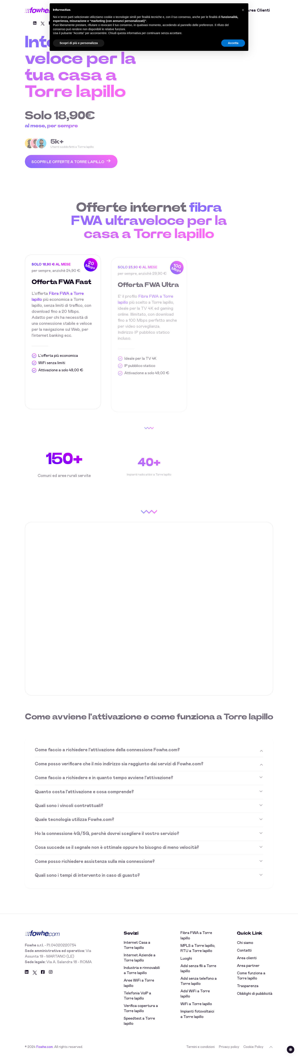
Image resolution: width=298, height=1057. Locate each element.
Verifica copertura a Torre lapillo (141, 1008)
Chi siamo (245, 943)
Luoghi (186, 958)
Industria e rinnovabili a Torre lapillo (142, 970)
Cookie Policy (253, 1047)
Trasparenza (247, 986)
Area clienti (258, 10)
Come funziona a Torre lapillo (251, 975)
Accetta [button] (233, 43)
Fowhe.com (44, 1047)
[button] (243, 10)
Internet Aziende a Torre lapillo (139, 957)
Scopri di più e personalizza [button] (79, 43)
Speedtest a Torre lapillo (139, 1021)
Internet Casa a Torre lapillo (137, 945)
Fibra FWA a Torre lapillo (196, 935)
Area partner (248, 966)
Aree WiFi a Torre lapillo (139, 983)
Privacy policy (229, 1047)
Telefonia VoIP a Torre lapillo (137, 995)
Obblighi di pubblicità (254, 994)
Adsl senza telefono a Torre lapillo (198, 981)
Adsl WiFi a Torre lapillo (195, 993)
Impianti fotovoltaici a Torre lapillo (197, 1014)
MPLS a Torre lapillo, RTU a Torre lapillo (197, 948)
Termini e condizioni (200, 1047)
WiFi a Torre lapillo (196, 1004)
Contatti (244, 950)
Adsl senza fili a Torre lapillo (198, 968)
